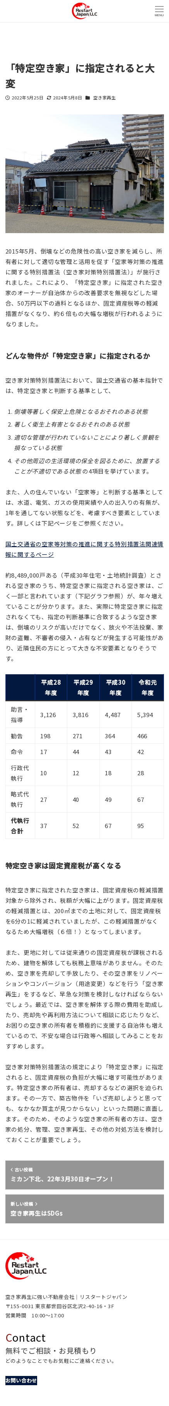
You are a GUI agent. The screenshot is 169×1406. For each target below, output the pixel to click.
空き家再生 (104, 97)
